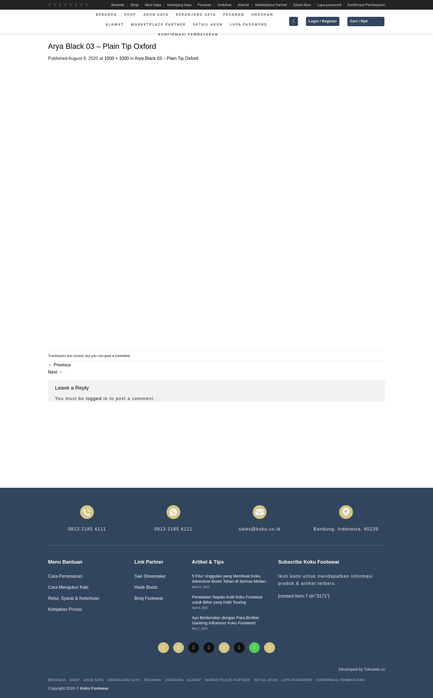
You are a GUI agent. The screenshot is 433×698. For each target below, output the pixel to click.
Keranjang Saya (179, 5)
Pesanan (204, 5)
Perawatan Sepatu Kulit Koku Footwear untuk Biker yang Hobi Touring (227, 599)
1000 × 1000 (116, 58)
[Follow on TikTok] (61, 5)
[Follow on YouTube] (87, 5)
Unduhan (225, 5)
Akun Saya (153, 5)
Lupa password (329, 5)
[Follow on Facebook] (50, 5)
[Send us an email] (77, 5)
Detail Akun (302, 5)
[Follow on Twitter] (71, 5)
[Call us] (82, 5)
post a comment (117, 356)
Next (55, 372)
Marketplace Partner (271, 5)
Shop (134, 5)
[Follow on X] (66, 5)
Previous (59, 365)
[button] (293, 21)
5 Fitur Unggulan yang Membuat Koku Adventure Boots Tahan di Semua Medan (229, 579)
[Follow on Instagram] (56, 5)
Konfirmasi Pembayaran (366, 5)
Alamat (243, 5)
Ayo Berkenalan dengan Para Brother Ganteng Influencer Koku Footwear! (225, 620)
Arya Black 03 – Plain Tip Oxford (166, 58)
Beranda (117, 5)
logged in (97, 398)
